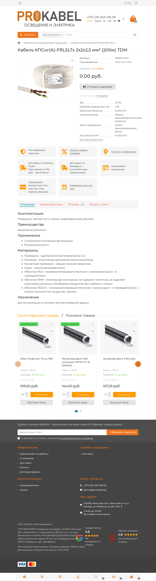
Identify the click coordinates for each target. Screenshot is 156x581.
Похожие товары (80, 315)
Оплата (24, 467)
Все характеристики (91, 139)
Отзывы (76, 204)
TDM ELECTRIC (123, 62)
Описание (27, 204)
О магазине (27, 458)
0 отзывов (101, 95)
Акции (24, 489)
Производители (29, 485)
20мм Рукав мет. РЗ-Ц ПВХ (36, 358)
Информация (28, 447)
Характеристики (51, 204)
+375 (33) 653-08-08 (95, 485)
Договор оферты (30, 472)
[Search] (100, 35)
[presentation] (18, 364)
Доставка (25, 462)
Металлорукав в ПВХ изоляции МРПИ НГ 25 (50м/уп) (76, 362)
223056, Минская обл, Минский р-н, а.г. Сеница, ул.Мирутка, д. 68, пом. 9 (106, 505)
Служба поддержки (94, 447)
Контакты (87, 453)
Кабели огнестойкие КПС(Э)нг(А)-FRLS (93, 42)
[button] (76, 411)
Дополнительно (30, 478)
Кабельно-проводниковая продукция (45, 42)
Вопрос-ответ (99, 204)
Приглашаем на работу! (34, 453)
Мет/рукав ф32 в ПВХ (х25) (119, 358)
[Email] (62, 432)
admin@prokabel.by (95, 489)
